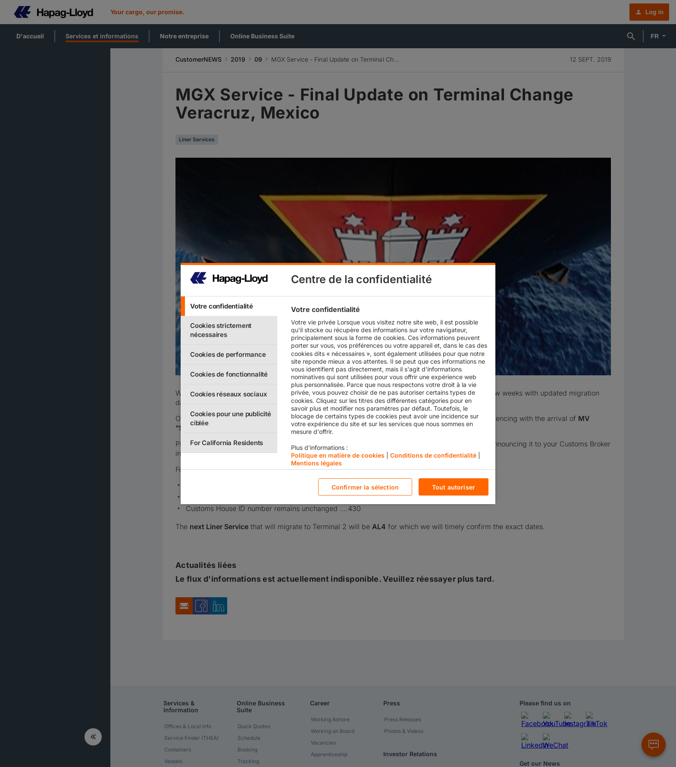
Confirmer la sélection (365, 487)
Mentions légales (316, 463)
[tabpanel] (389, 388)
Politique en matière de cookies (338, 455)
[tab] (229, 306)
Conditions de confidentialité (433, 455)
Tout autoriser (453, 487)
